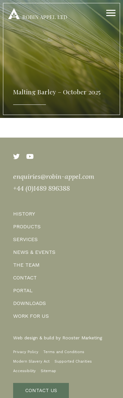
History (24, 214)
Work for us (31, 316)
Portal (22, 290)
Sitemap (48, 371)
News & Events (34, 252)
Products (27, 226)
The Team (26, 265)
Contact (25, 278)
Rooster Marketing (82, 337)
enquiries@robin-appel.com (53, 176)
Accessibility (24, 371)
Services (25, 239)
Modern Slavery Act (31, 361)
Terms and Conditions (63, 352)
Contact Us (41, 390)
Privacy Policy (25, 352)
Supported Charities (73, 361)
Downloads (29, 303)
